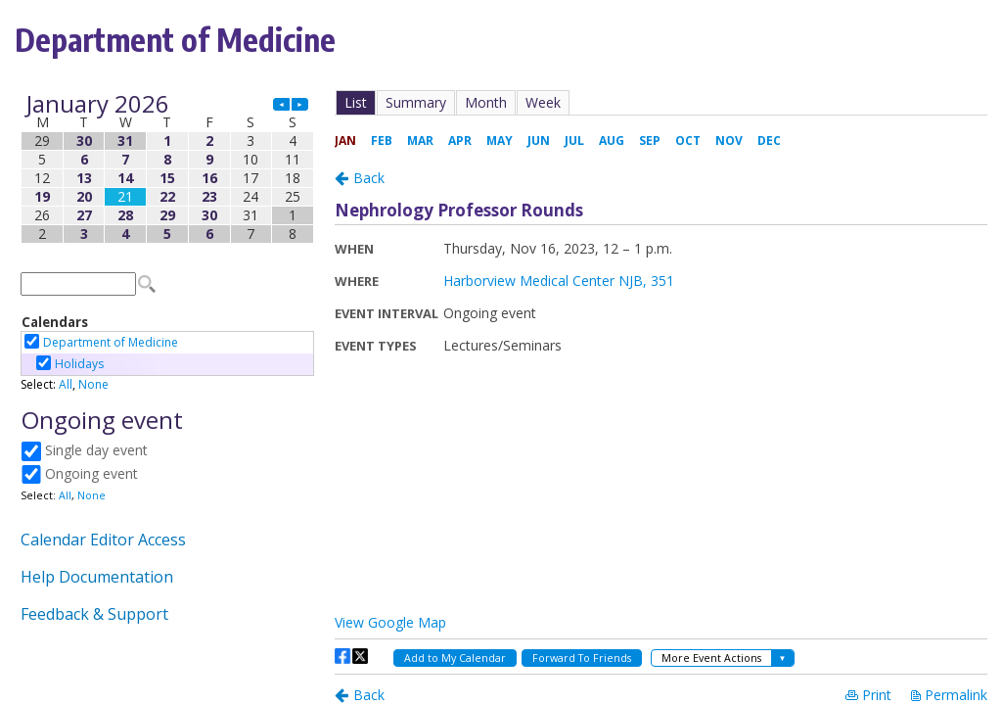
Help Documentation (97, 577)
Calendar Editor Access (103, 539)
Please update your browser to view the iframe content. (167, 169)
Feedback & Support (94, 614)
